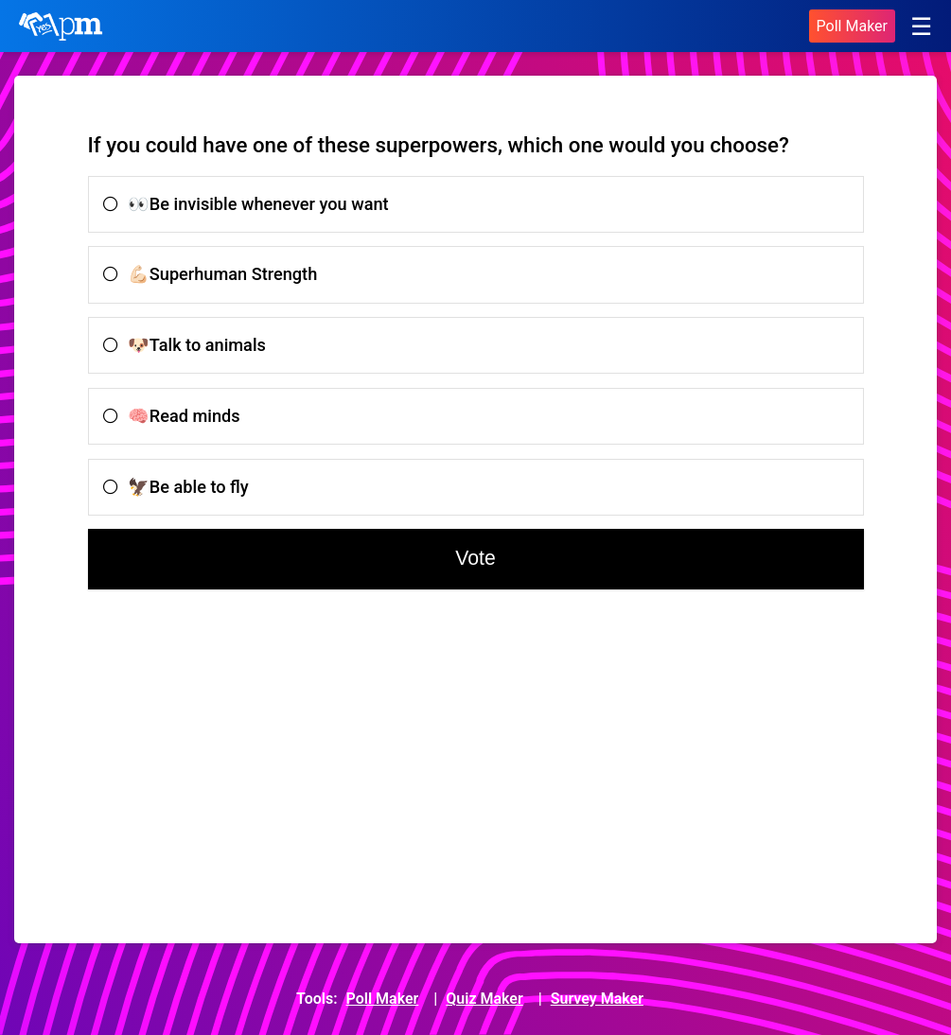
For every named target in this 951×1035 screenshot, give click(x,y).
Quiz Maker (484, 999)
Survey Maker (597, 999)
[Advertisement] (260, 765)
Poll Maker (852, 26)
